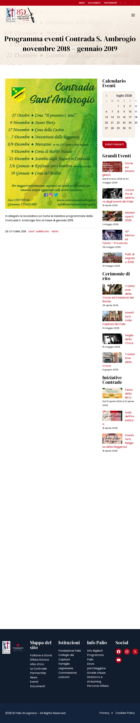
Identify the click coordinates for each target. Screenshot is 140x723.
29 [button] (118, 128)
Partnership (110, 2)
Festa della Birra (129, 394)
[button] (106, 95)
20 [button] (106, 122)
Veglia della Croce (129, 339)
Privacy (104, 713)
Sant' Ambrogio (38, 231)
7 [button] (112, 111)
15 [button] (118, 117)
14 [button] (112, 117)
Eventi (34, 682)
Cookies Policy (125, 713)
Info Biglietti (95, 651)
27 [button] (106, 128)
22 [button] (118, 122)
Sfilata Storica (39, 660)
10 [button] (130, 111)
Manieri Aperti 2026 (130, 216)
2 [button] (124, 106)
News (82, 2)
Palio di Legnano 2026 (130, 258)
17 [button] (130, 117)
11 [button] (136, 111)
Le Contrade (38, 669)
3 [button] (130, 106)
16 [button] (124, 117)
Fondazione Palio (69, 651)
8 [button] (118, 111)
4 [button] (136, 106)
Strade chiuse (96, 673)
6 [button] (106, 111)
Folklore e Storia (41, 655)
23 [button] (124, 122)
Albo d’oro (37, 664)
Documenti (94, 2)
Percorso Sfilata (98, 686)
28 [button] (112, 128)
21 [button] (112, 122)
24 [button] (130, 122)
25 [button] (136, 122)
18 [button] (136, 117)
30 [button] (124, 128)
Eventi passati (114, 144)
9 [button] (124, 111)
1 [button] (118, 106)
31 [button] (130, 128)
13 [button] (106, 117)
